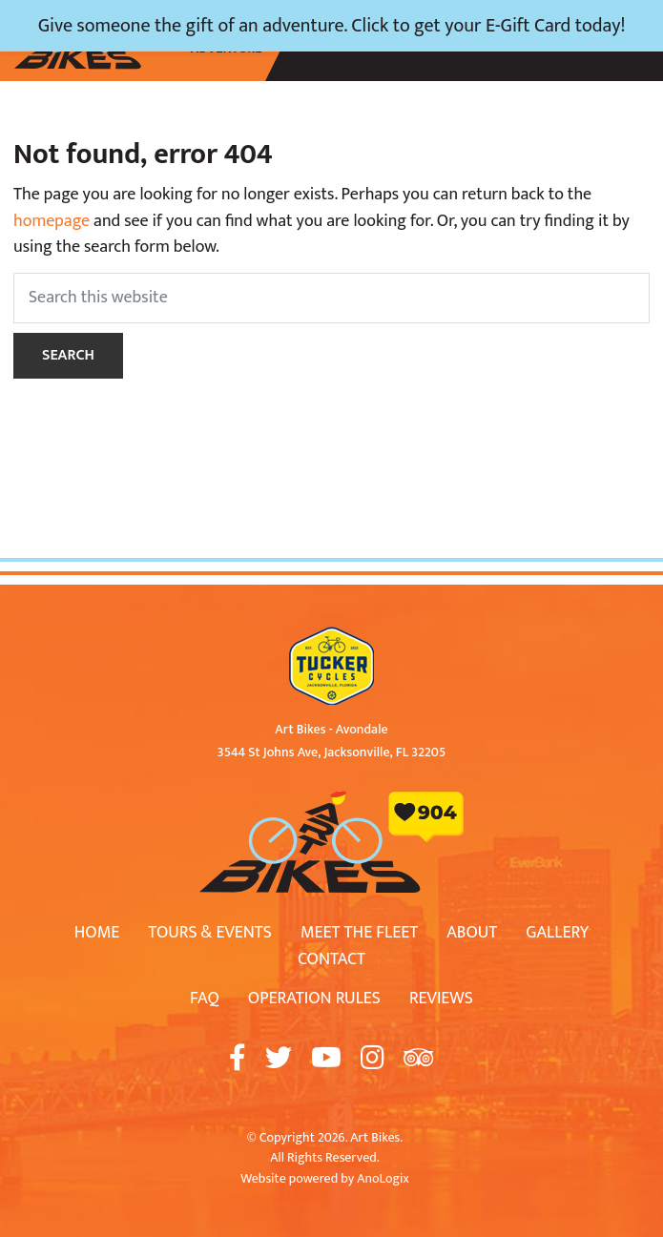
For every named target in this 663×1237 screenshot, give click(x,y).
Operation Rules (314, 998)
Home (97, 932)
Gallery (557, 932)
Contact (331, 959)
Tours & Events (210, 932)
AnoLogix (382, 1178)
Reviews (441, 998)
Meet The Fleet (359, 932)
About (471, 932)
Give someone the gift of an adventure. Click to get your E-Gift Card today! (332, 25)
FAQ (204, 998)
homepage (51, 221)
